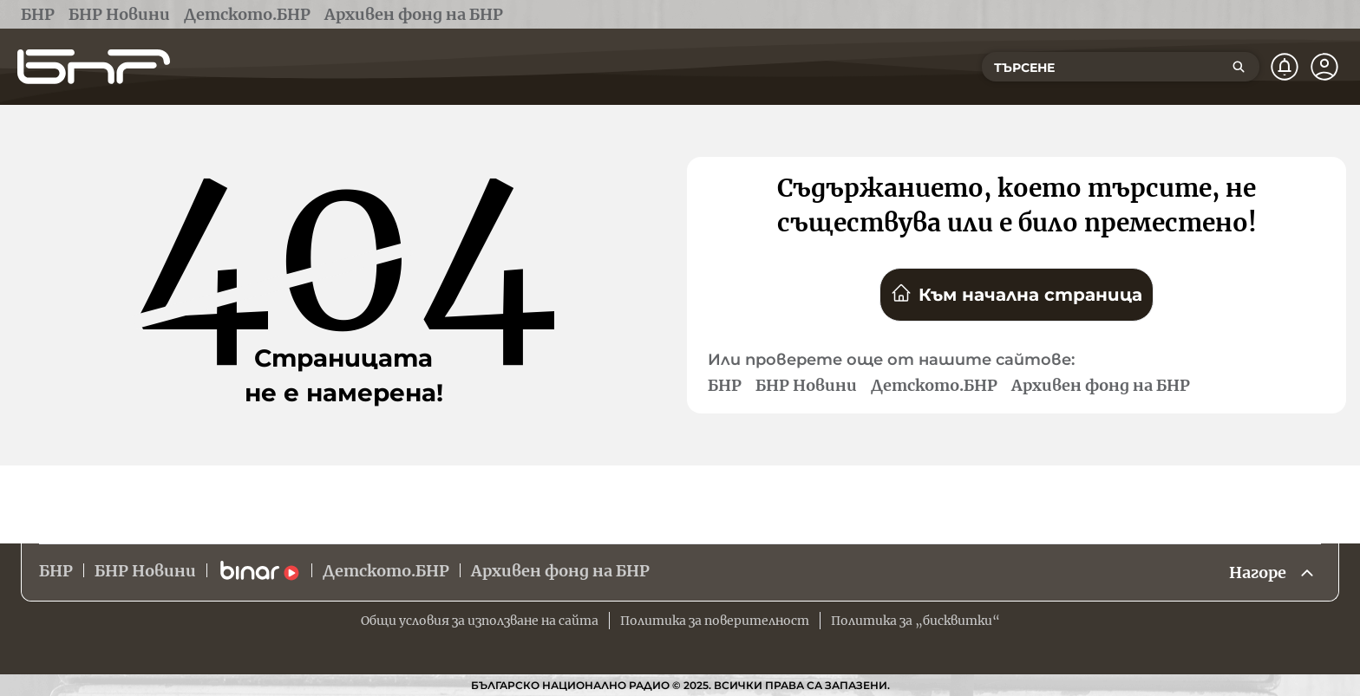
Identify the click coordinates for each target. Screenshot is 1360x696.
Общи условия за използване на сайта (479, 620)
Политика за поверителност (714, 620)
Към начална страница (1016, 294)
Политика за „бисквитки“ (915, 620)
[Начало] (93, 66)
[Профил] (1324, 66)
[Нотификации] (1284, 66)
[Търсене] (1238, 67)
